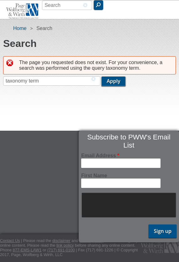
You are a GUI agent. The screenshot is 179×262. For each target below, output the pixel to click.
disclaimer (61, 240)
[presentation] (129, 205)
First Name (94, 175)
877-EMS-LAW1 (27, 250)
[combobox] (67, 5)
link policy (65, 245)
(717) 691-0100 (61, 250)
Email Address (100, 155)
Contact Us (10, 240)
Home (20, 28)
